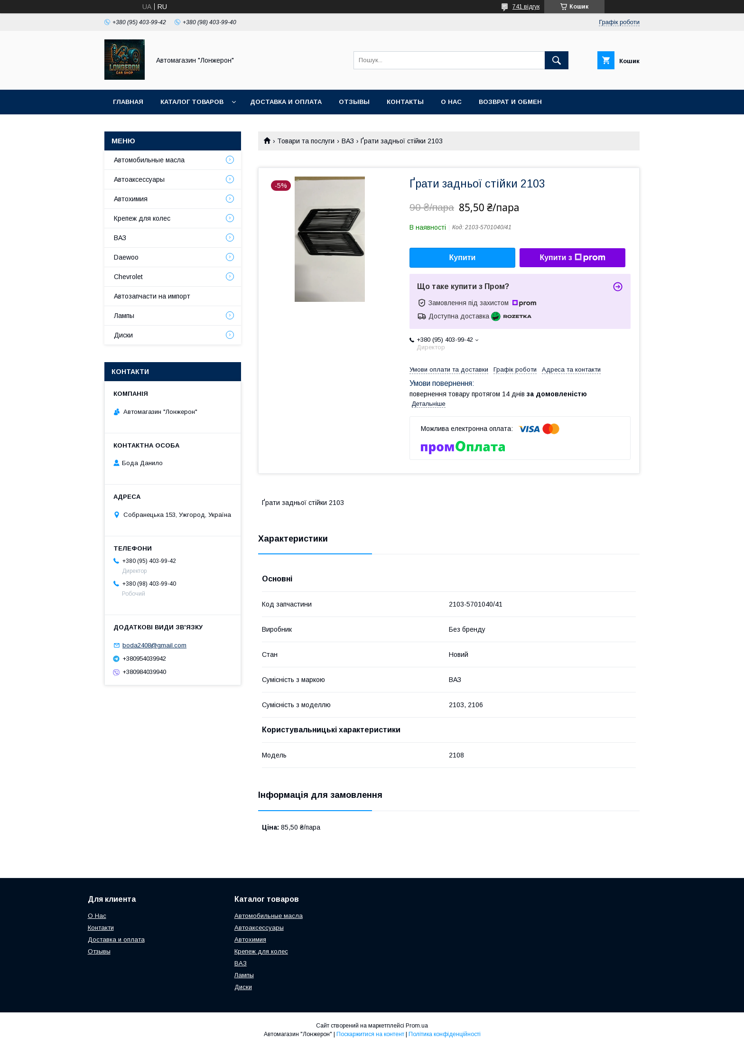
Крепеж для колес (142, 218)
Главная (128, 101)
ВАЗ (348, 141)
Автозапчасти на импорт (152, 296)
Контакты (405, 101)
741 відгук (525, 6)
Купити (462, 257)
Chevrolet (128, 276)
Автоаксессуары (139, 179)
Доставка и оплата (286, 101)
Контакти (101, 927)
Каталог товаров (191, 101)
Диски (123, 335)
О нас (451, 101)
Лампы (124, 315)
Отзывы (354, 101)
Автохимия (131, 199)
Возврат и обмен (510, 101)
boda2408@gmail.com (154, 645)
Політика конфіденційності (445, 1034)
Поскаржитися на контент (370, 1034)
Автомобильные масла (149, 160)
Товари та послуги (306, 141)
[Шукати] (556, 60)
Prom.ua (417, 1025)
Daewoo (126, 257)
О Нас (97, 915)
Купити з (572, 257)
